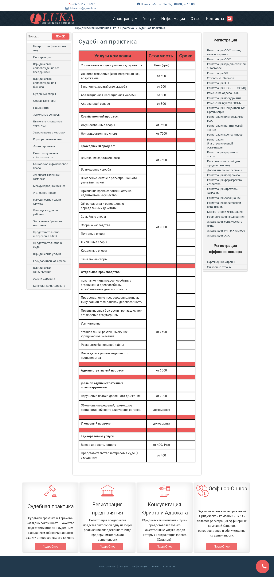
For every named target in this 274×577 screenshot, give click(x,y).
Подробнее (50, 546)
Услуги (149, 18)
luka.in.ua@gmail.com (84, 8)
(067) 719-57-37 (83, 4)
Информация (173, 18)
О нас (195, 18)
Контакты (215, 18)
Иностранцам (125, 18)
